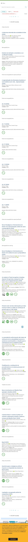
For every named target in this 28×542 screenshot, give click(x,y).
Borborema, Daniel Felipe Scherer (8, 310)
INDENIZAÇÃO (11, 318)
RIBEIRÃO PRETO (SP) (11, 400)
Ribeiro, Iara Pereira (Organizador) (8, 229)
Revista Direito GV (8, 314)
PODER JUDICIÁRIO (17, 450)
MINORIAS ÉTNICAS (13, 448)
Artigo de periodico (6, 271)
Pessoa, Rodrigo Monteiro (7, 344)
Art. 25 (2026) (5, 104)
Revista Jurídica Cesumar (10, 473)
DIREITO (7, 448)
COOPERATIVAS (18, 499)
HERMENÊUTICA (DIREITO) (17, 235)
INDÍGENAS (20, 448)
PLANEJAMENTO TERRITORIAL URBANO (14, 62)
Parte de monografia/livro (8, 98)
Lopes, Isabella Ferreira (20, 283)
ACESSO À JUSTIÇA (10, 426)
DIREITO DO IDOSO (18, 426)
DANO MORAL (5, 318)
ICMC (6, 288)
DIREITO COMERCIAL (20, 38)
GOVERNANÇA (20, 190)
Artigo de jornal (5, 27)
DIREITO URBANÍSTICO (17, 64)
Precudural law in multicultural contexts (13, 444)
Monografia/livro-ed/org (7, 245)
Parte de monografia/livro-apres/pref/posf (11, 74)
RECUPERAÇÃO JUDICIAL (7, 500)
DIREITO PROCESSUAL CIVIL (11, 374)
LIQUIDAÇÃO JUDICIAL (10, 499)
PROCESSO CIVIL (14, 451)
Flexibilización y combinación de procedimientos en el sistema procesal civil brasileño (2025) (13, 367)
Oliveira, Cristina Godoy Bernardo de (9, 282)
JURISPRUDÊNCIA (5, 236)
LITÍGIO (7, 291)
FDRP (17, 37)
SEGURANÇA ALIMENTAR (11, 398)
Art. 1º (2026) (5, 204)
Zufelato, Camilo (19, 370)
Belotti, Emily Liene (11, 283)
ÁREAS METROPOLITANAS (11, 61)
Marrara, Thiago (5, 105)
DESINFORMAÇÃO (15, 475)
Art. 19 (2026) (5, 124)
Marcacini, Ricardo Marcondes (11, 312)
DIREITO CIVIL (8, 235)
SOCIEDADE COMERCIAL (11, 38)
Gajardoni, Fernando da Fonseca (8, 370)
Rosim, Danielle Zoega (13, 105)
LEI (17, 291)
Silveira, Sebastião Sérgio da (7, 345)
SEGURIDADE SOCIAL (11, 350)
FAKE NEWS (15, 477)
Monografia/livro (5, 47)
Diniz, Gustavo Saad (6, 35)
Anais (6, 394)
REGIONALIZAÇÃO (20, 89)
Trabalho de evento (6, 384)
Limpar (25, 13)
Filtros (3, 11)
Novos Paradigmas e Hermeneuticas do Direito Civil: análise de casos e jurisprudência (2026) (14, 252)
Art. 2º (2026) (5, 144)
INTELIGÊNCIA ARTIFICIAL (11, 289)
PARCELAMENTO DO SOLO (7, 64)
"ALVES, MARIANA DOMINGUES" (9, 14)
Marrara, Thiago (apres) (6, 85)
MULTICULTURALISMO (6, 451)
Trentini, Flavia (14, 393)
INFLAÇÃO (16, 318)
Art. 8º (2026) (5, 184)
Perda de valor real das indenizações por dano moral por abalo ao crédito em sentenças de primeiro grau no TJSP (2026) (14, 307)
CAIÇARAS (10, 450)
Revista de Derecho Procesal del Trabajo (13, 346)
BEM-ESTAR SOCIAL (20, 350)
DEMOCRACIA (8, 475)
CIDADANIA (15, 349)
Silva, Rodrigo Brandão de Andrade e (10, 284)
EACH (3, 288)
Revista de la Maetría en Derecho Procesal (13, 371)
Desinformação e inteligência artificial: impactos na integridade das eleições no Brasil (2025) (12, 468)
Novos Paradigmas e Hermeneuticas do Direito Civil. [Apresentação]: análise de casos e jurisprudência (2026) (14, 226)
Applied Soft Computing (10, 287)
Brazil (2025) (5, 442)
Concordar (13, 539)
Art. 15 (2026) (5, 164)
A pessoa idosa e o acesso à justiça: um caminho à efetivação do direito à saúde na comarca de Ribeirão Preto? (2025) (13, 416)
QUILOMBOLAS (5, 450)
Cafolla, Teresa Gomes (6, 393)
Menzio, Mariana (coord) (16, 56)
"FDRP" (10, 11)
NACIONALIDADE (9, 349)
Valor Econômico (8, 37)
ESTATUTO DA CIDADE (6, 65)
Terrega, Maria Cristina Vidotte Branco (17, 443)
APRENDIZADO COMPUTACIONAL (18, 317)
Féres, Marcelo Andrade (16, 35)
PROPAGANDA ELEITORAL (7, 477)
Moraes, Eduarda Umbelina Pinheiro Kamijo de (11, 419)
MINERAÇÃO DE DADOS (10, 316)
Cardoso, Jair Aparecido (18, 344)
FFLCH (23, 287)
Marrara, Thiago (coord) (6, 56)
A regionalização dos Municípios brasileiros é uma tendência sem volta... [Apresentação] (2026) (14, 81)
